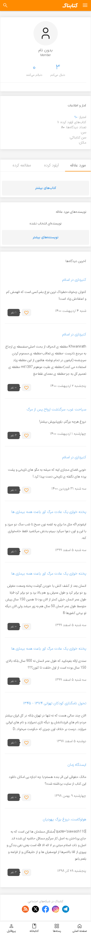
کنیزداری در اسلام (74, 280)
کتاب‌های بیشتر (45, 188)
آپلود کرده (50, 165)
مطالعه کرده (20, 165)
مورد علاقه (78, 165)
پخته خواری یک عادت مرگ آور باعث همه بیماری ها (48, 512)
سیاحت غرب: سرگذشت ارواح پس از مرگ (56, 409)
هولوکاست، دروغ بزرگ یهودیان (64, 819)
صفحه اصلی (79, 928)
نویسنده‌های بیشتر (45, 237)
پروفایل (11, 928)
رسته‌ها (57, 928)
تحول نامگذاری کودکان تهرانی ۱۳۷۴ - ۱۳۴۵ (54, 703)
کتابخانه (34, 928)
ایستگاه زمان (76, 765)
